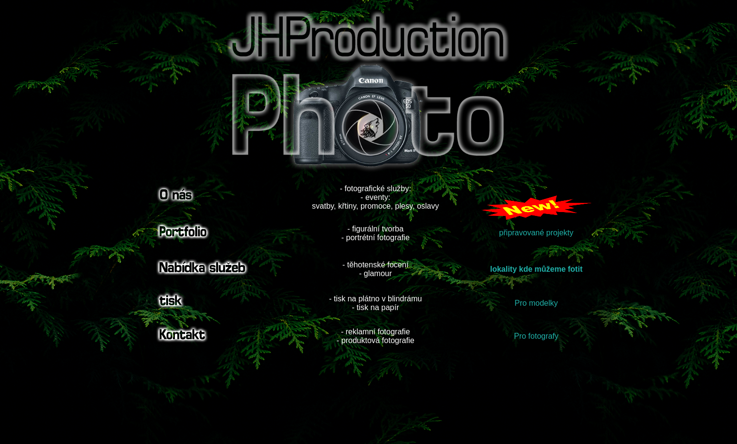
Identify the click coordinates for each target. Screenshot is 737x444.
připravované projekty (536, 233)
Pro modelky (536, 303)
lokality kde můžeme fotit (536, 269)
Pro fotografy (536, 336)
